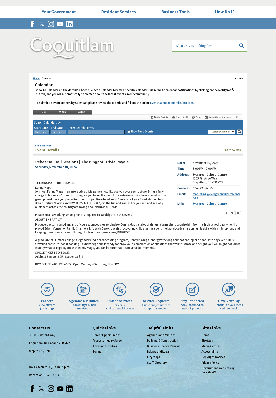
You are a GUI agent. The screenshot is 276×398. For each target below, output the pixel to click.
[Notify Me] (180, 111)
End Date (57, 121)
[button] (241, 39)
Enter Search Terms (81, 121)
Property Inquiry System (108, 334)
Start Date (41, 121)
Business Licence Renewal (164, 340)
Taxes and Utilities (105, 340)
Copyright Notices (213, 351)
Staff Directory (157, 356)
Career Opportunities (107, 329)
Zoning (97, 345)
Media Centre (210, 340)
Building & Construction (162, 334)
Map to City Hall (39, 345)
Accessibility (209, 345)
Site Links (211, 322)
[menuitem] (58, 6)
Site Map (207, 334)
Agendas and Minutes (161, 329)
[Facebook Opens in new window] (226, 207)
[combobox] (41, 126)
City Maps (153, 351)
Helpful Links (160, 322)
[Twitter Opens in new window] (232, 207)
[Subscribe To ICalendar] (218, 111)
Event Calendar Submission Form (171, 96)
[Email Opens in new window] (238, 207)
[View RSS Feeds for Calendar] (237, 111)
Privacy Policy (210, 356)
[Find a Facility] (159, 111)
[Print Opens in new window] (196, 111)
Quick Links (104, 322)
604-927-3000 (54, 369)
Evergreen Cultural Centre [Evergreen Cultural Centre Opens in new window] (210, 197)
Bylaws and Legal (158, 345)
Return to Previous (43, 139)
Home (36, 72)
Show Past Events (142, 125)
